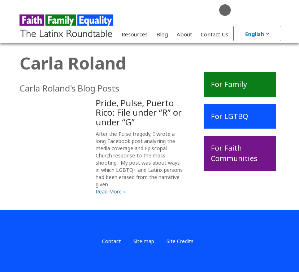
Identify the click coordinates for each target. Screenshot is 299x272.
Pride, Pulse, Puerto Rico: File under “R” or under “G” (139, 112)
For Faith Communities (234, 153)
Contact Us (214, 34)
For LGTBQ (229, 116)
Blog (162, 34)
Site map (143, 241)
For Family (229, 84)
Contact (111, 241)
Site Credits (180, 241)
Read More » (111, 191)
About (184, 34)
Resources (135, 34)
